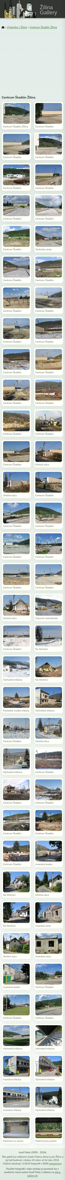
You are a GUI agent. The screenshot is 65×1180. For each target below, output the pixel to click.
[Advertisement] (32, 60)
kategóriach (55, 1163)
